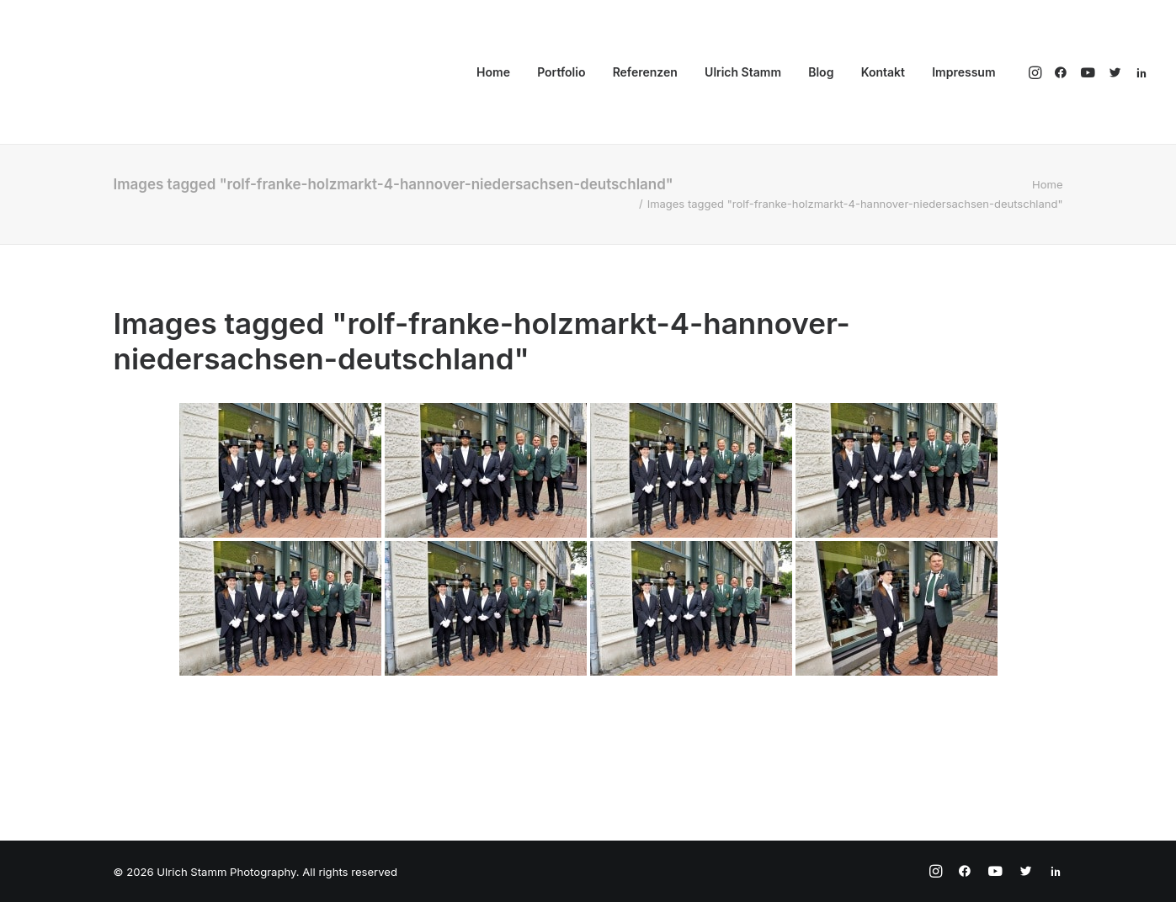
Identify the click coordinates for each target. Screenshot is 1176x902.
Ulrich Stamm (743, 72)
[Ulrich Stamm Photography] (91, 72)
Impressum (963, 72)
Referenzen (645, 72)
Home (493, 72)
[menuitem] (493, 72)
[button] (1036, 72)
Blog (820, 72)
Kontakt (883, 72)
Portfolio (561, 72)
